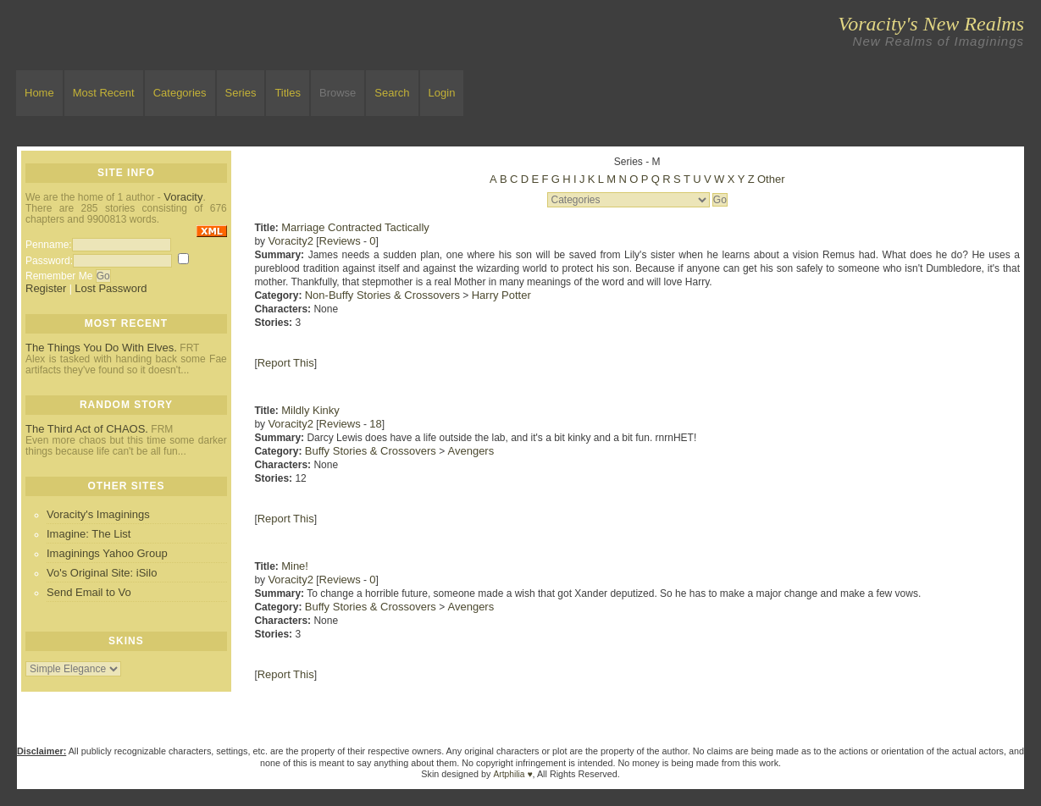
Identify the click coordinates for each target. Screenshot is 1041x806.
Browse (337, 92)
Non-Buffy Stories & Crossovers (382, 295)
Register (45, 288)
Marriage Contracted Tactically (355, 227)
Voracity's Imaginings (98, 514)
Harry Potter (501, 295)
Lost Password (111, 288)
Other (771, 179)
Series (241, 92)
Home (39, 92)
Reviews (340, 241)
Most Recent (104, 92)
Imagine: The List (88, 533)
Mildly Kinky (310, 410)
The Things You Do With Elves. (101, 347)
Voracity (182, 196)
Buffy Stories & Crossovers (370, 450)
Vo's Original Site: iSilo (102, 572)
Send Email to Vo (89, 592)
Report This (285, 362)
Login (442, 92)
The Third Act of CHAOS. (86, 428)
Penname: (48, 245)
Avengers (471, 450)
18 (375, 423)
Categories (180, 92)
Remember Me (58, 276)
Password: (49, 261)
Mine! (294, 566)
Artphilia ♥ (513, 774)
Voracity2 (290, 241)
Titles (287, 92)
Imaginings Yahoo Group (107, 553)
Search (391, 92)
